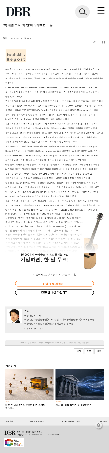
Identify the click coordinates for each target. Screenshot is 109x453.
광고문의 (103, 421)
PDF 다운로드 (99, 42)
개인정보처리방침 (37, 421)
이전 (78, 351)
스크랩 (103, 42)
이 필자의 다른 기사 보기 (34, 328)
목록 (89, 351)
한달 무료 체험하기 (54, 284)
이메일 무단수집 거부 (71, 421)
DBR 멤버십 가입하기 (54, 292)
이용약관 (9, 421)
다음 (99, 351)
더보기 (94, 42)
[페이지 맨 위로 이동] (99, 426)
